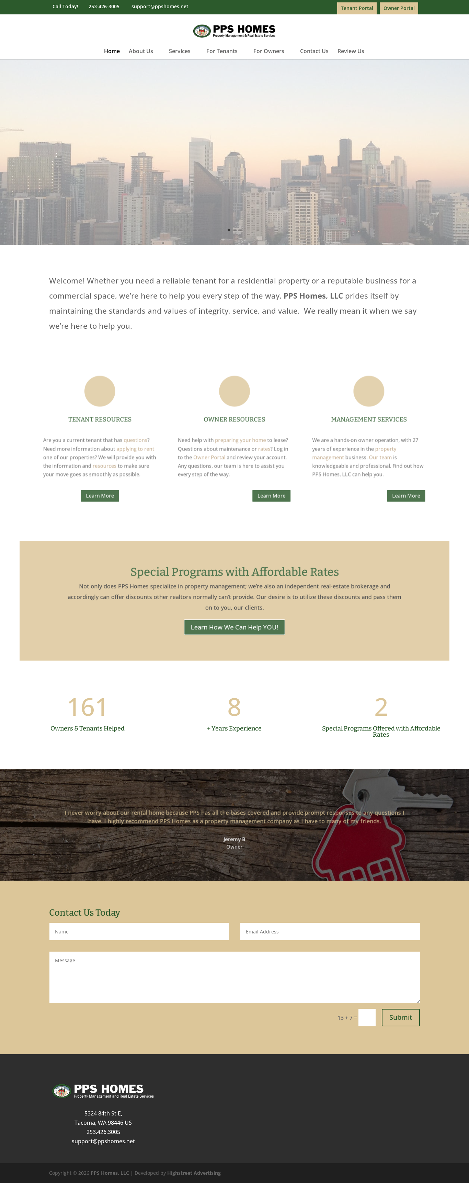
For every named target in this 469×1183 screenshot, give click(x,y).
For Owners (268, 52)
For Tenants (222, 52)
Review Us (351, 52)
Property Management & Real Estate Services (234, 132)
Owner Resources (234, 428)
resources (162, 454)
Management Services (309, 428)
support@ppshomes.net (103, 1141)
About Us (141, 52)
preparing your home (238, 440)
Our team (315, 449)
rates (251, 444)
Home (112, 52)
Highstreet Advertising (194, 1173)
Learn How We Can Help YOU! (234, 615)
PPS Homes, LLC (110, 1173)
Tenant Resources (159, 428)
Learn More (234, 170)
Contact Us (314, 52)
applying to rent (179, 444)
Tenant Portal (357, 8)
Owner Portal (399, 8)
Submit (400, 1017)
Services (180, 52)
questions (179, 440)
